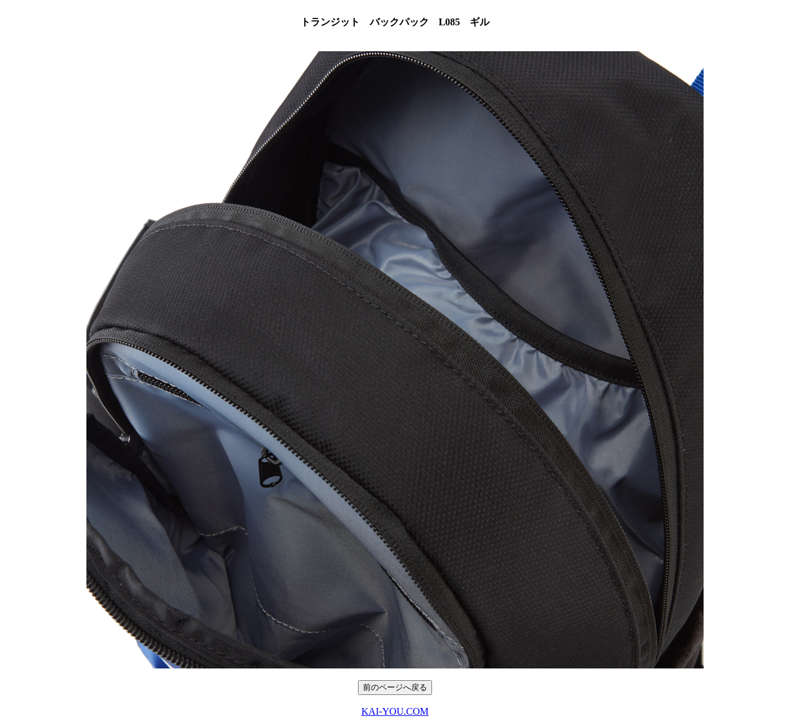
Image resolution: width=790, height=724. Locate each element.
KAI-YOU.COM (395, 711)
